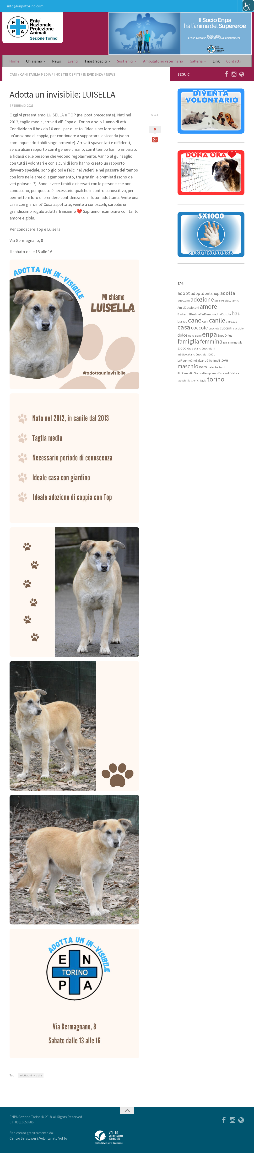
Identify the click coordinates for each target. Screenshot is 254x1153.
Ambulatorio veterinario (163, 61)
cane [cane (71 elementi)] (194, 320)
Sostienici (125, 61)
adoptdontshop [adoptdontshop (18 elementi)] (205, 293)
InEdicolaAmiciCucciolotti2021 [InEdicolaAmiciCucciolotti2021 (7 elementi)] (196, 354)
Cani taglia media (35, 74)
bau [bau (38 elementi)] (236, 313)
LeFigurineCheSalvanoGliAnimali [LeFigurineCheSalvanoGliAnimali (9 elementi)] (199, 361)
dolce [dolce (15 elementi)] (182, 335)
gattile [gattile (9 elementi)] (238, 342)
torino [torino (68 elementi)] (215, 379)
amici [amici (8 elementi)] (235, 300)
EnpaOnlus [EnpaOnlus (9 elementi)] (225, 336)
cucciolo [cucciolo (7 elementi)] (238, 328)
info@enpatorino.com (25, 6)
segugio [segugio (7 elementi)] (182, 380)
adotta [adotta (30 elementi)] (227, 293)
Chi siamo (34, 61)
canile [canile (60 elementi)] (217, 320)
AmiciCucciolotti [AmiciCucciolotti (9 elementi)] (188, 308)
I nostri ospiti (96, 61)
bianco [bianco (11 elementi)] (182, 321)
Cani (13, 74)
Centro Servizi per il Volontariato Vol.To (38, 1138)
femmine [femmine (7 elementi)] (228, 342)
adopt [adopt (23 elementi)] (184, 293)
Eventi (73, 61)
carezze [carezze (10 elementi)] (232, 321)
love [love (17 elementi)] (224, 360)
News (56, 61)
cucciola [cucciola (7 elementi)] (214, 328)
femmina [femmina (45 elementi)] (211, 341)
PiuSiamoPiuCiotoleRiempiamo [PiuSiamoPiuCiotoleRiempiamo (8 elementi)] (198, 373)
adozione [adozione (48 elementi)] (202, 299)
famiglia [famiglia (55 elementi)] (188, 341)
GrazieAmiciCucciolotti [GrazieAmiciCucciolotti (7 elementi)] (201, 348)
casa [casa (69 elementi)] (184, 327)
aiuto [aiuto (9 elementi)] (228, 300)
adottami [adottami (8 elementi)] (184, 300)
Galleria (196, 61)
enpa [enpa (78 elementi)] (209, 334)
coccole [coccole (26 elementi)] (199, 327)
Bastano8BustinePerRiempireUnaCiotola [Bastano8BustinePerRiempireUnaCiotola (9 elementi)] (204, 314)
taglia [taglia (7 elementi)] (203, 380)
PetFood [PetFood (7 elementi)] (220, 367)
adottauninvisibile (30, 1075)
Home (14, 61)
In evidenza (93, 74)
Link (216, 61)
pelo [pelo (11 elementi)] (211, 367)
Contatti (233, 61)
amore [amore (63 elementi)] (208, 306)
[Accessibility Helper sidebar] (248, 5)
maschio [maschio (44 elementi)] (188, 366)
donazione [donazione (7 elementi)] (194, 335)
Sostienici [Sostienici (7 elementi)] (193, 380)
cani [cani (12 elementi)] (205, 321)
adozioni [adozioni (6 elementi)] (219, 300)
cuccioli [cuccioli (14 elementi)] (226, 328)
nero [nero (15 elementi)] (203, 367)
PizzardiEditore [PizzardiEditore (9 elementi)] (228, 373)
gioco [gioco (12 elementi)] (182, 348)
